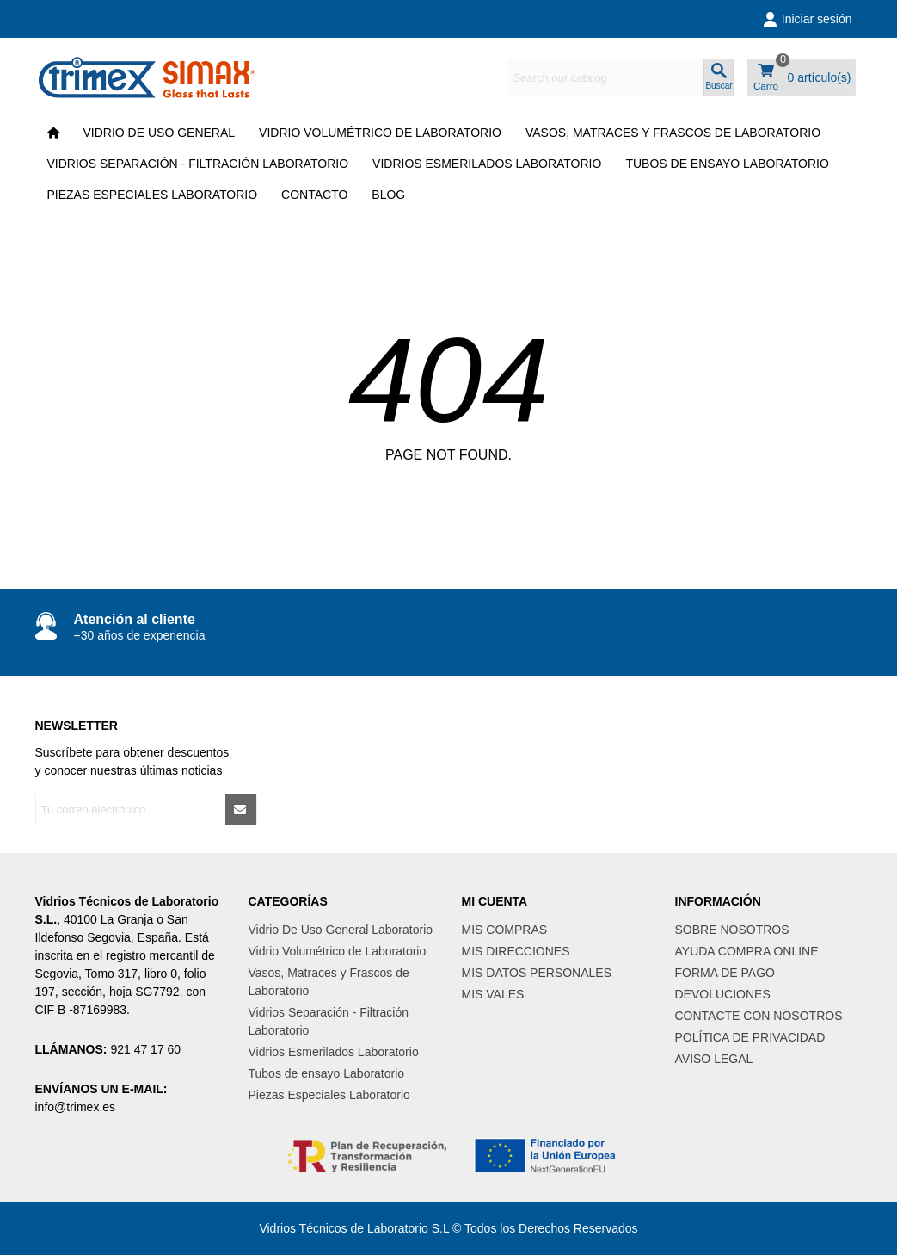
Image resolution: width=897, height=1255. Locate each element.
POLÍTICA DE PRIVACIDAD (750, 1037)
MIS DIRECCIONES (516, 951)
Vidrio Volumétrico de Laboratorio (380, 132)
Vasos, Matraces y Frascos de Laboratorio (672, 132)
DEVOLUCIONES (723, 994)
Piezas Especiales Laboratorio (152, 194)
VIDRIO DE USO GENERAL (159, 132)
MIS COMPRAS (505, 930)
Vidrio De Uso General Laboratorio (341, 930)
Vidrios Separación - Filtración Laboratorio (198, 163)
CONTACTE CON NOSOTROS (759, 1016)
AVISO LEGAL (714, 1059)
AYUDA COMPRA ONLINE (747, 951)
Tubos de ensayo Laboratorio (727, 163)
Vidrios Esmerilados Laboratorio (486, 163)
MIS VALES (493, 994)
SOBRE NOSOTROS (732, 930)
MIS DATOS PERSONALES (537, 973)
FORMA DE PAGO (725, 973)
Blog (388, 194)
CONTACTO (314, 194)
